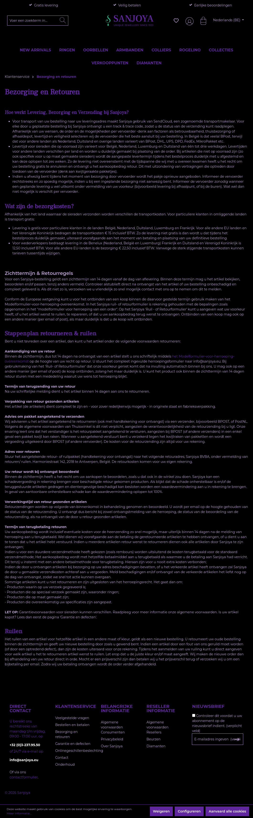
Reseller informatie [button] (161, 708)
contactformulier (24, 777)
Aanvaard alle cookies (227, 811)
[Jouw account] (188, 20)
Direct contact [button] (20, 708)
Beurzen (154, 739)
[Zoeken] (62, 20)
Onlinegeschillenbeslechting (79, 750)
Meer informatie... (19, 813)
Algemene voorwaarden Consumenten (113, 727)
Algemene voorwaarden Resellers (158, 727)
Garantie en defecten (72, 744)
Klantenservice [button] (73, 706)
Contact (61, 757)
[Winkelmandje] (200, 20)
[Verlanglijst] (176, 20)
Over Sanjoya (112, 746)
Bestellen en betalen (72, 725)
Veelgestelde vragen (72, 718)
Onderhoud (65, 764)
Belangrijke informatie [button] (117, 708)
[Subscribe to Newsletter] (236, 739)
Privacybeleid (112, 739)
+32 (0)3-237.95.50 (25, 745)
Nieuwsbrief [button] (208, 706)
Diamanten (156, 746)
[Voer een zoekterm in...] (37, 20)
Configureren (189, 811)
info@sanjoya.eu (24, 760)
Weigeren (161, 811)
